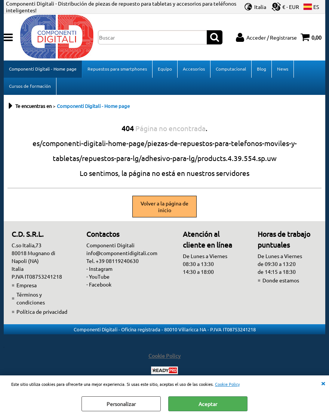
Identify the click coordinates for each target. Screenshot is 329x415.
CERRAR (323, 383)
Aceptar (208, 403)
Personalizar (121, 403)
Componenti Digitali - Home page (43, 69)
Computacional (231, 69)
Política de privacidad (41, 311)
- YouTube (98, 276)
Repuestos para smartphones (117, 69)
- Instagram (99, 268)
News (282, 69)
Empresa (26, 285)
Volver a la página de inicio (164, 206)
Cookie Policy (227, 384)
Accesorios (194, 69)
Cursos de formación (30, 86)
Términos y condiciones (30, 298)
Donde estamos (280, 280)
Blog (261, 69)
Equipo (165, 69)
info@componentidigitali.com (121, 253)
